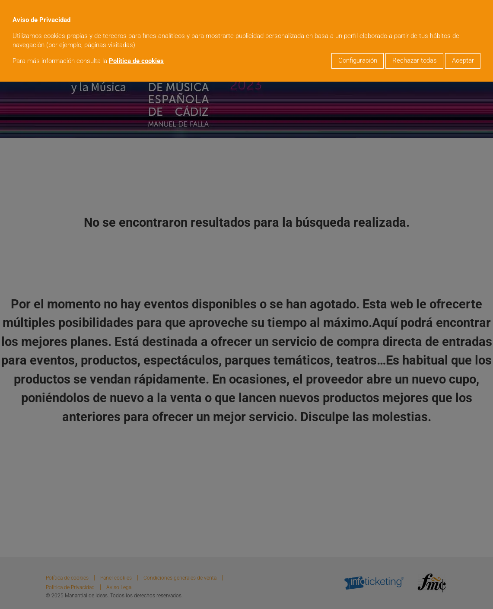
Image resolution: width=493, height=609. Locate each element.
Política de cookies (136, 61)
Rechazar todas (414, 60)
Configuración (357, 60)
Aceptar (463, 60)
